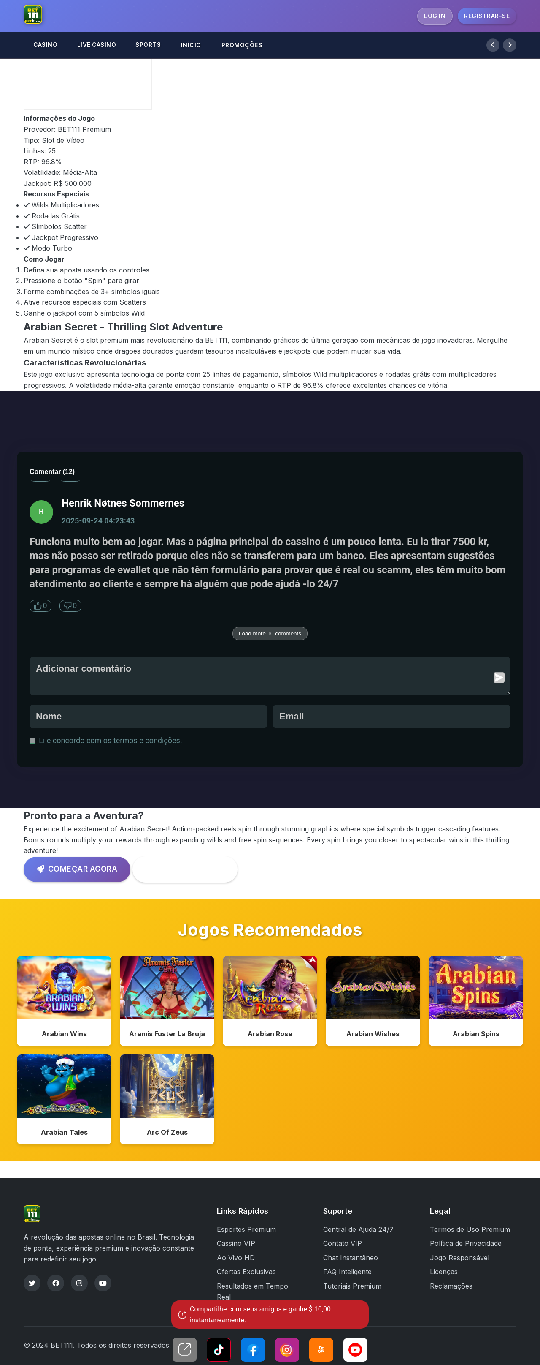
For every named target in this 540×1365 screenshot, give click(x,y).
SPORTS (153, 45)
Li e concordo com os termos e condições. (107, 740)
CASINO (46, 45)
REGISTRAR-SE (486, 15)
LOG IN (433, 15)
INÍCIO (196, 45)
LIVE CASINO (99, 45)
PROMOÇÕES (247, 45)
